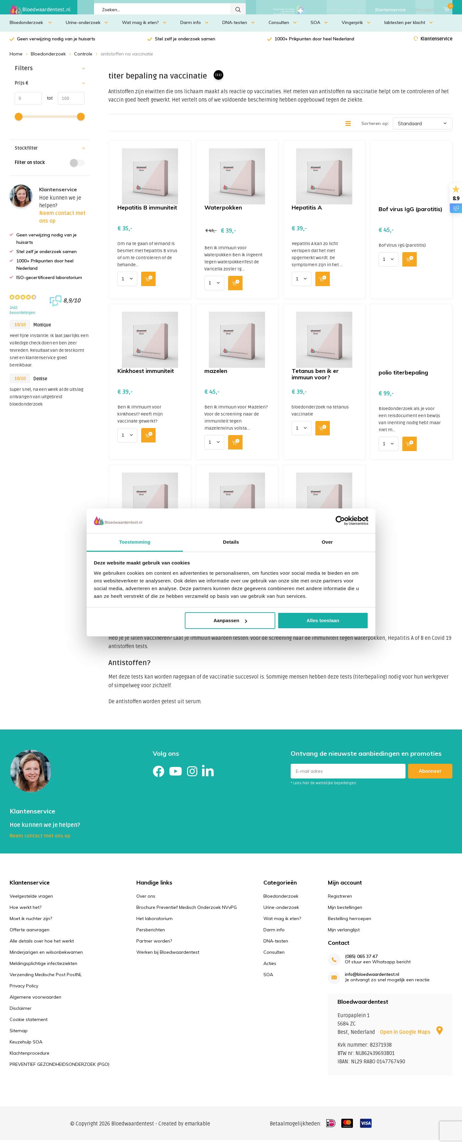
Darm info (194, 27)
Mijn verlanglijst (344, 934)
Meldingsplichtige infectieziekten (43, 968)
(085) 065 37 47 (361, 961)
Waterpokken (223, 212)
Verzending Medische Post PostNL (46, 979)
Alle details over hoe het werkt (42, 946)
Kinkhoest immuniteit (145, 375)
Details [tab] (231, 542)
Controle (83, 59)
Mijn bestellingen (345, 912)
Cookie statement (28, 1024)
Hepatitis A (307, 212)
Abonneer (430, 776)
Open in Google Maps (411, 1037)
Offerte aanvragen (346, 9)
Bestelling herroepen (349, 923)
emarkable (197, 1128)
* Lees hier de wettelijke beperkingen (323, 788)
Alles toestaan (323, 620)
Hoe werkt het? (25, 912)
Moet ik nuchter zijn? (31, 923)
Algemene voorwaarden (35, 1002)
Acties (269, 968)
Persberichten (150, 934)
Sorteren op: (375, 128)
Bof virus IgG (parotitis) (410, 214)
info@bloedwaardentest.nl (372, 979)
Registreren (340, 901)
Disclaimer (20, 1013)
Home (16, 59)
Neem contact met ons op (40, 841)
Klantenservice (390, 9)
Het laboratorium (154, 923)
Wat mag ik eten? (144, 27)
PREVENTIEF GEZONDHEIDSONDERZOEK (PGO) (59, 1069)
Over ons (145, 901)
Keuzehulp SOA (26, 1047)
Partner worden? (154, 946)
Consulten (283, 27)
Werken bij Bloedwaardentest (167, 957)
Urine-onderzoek (87, 27)
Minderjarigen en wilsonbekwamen (46, 957)
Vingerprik (356, 27)
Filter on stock (50, 167)
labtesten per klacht (408, 27)
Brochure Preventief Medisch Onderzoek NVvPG (186, 912)
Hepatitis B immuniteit (147, 212)
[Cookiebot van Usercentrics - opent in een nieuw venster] (340, 520)
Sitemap (19, 1035)
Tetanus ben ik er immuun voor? (315, 379)
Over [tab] (327, 542)
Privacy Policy (24, 990)
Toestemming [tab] (134, 542)
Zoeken (238, 9)
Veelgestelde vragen (31, 901)
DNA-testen (238, 27)
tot (47, 102)
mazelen (215, 375)
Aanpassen (230, 620)
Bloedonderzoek (31, 27)
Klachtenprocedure (29, 1058)
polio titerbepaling (403, 377)
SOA (319, 27)
